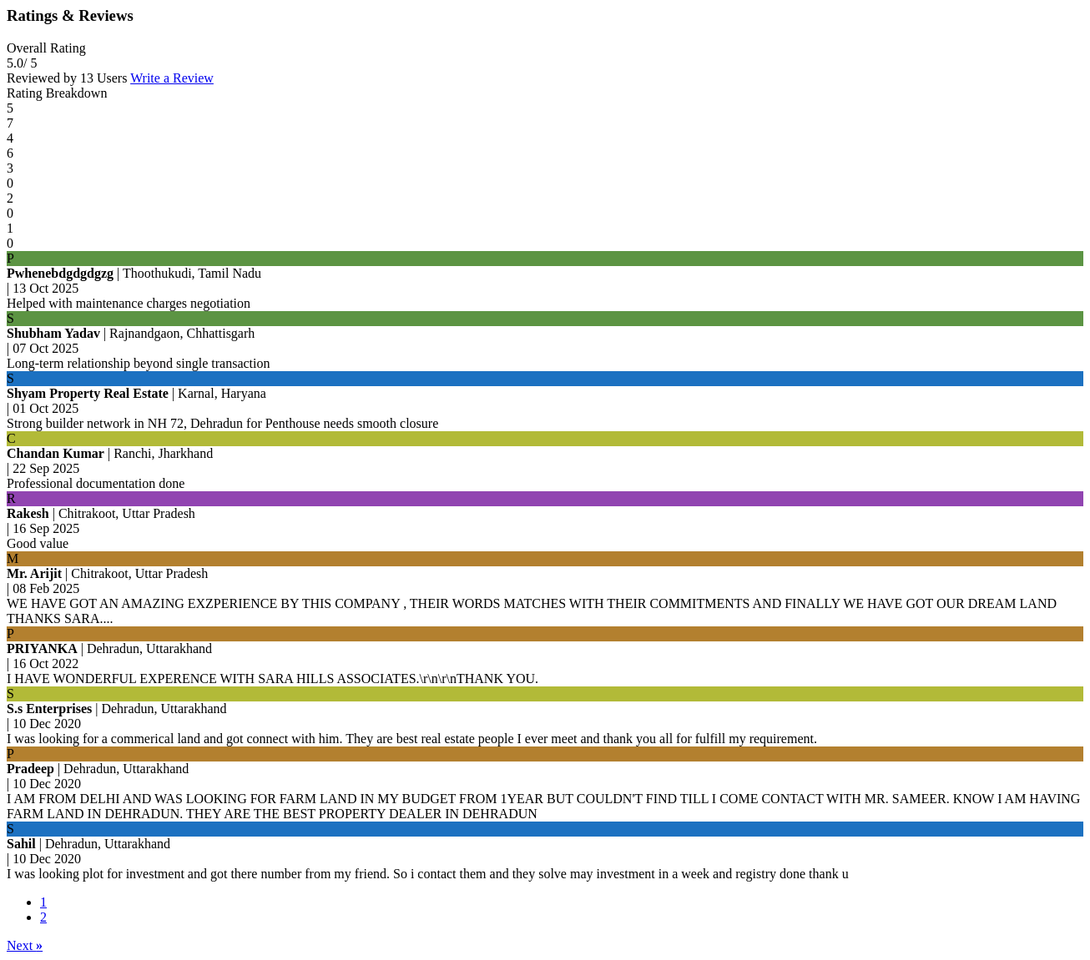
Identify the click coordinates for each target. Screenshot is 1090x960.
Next (25, 945)
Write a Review (172, 78)
